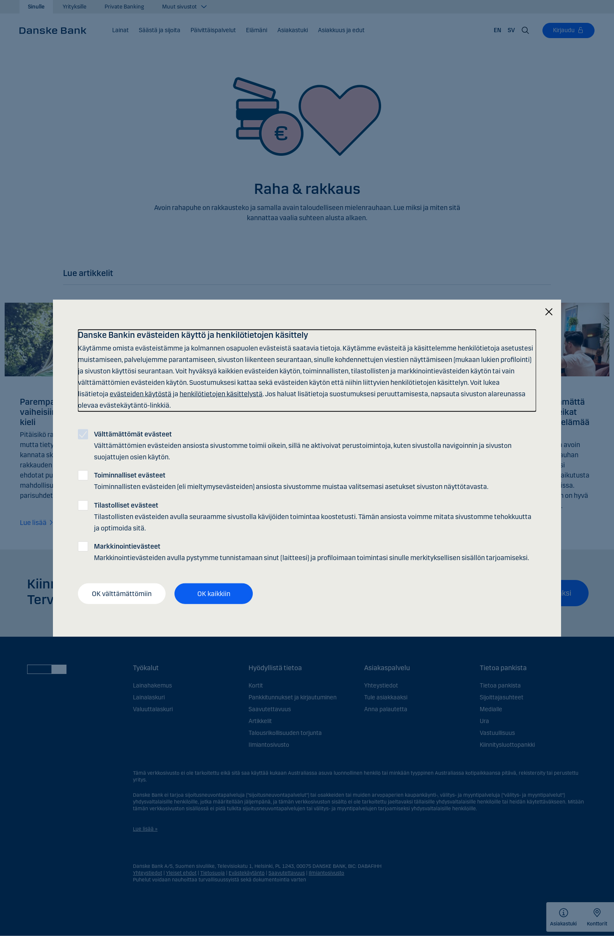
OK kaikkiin (213, 593)
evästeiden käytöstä (140, 394)
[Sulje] (549, 312)
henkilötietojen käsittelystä (221, 394)
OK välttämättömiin (122, 593)
